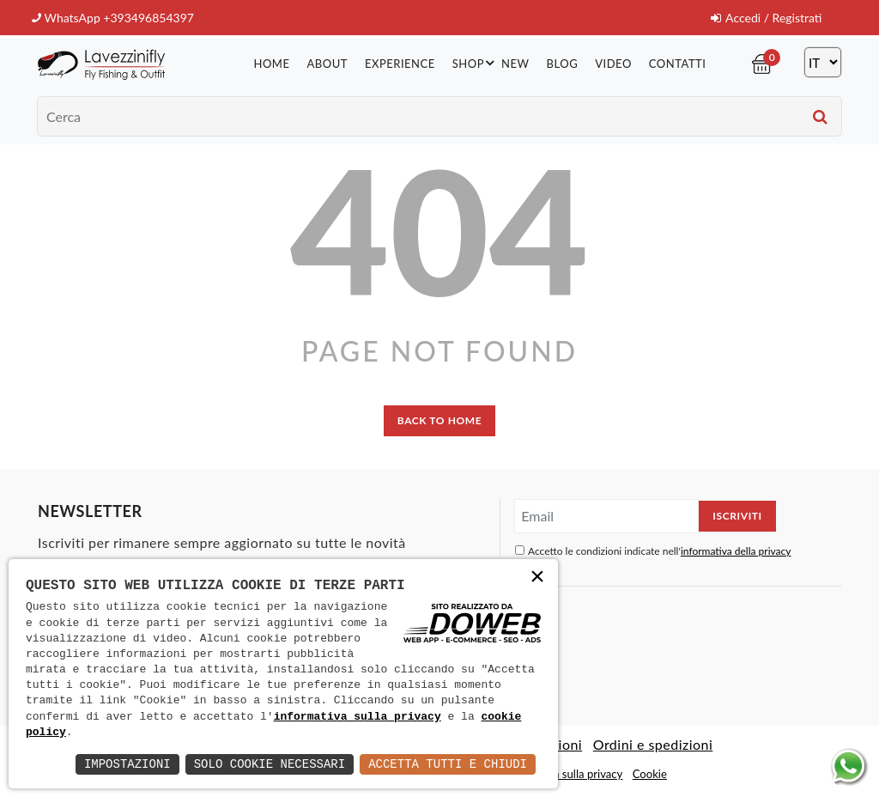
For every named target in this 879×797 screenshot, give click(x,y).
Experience (400, 63)
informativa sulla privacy (357, 717)
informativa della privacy (736, 551)
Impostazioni (127, 764)
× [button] (537, 578)
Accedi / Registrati (766, 17)
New (515, 63)
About (326, 63)
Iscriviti (736, 515)
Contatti (677, 63)
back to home (439, 420)
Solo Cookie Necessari (269, 764)
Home (271, 63)
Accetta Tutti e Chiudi (447, 764)
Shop (476, 62)
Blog (563, 63)
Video (613, 63)
